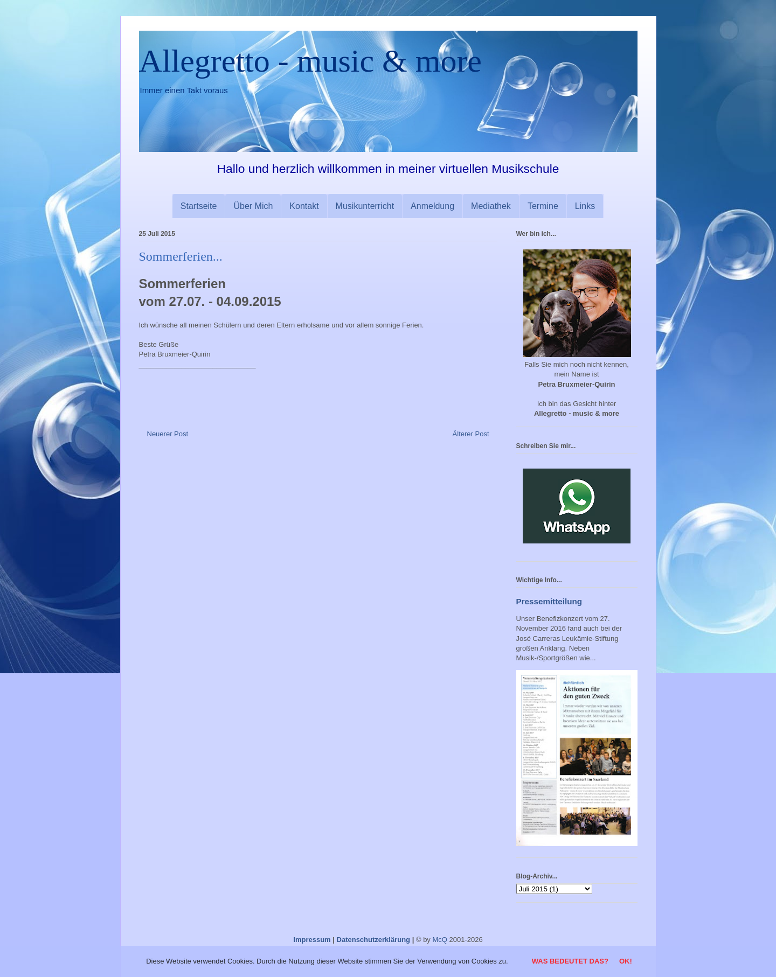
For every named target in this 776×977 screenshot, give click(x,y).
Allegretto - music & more (310, 61)
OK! (625, 961)
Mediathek (491, 206)
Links (585, 206)
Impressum (311, 940)
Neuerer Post (168, 434)
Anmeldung (432, 206)
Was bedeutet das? (570, 961)
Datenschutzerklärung (374, 940)
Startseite (199, 206)
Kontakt (303, 206)
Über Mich (253, 206)
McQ (439, 940)
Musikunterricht (365, 206)
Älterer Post (471, 434)
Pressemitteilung (549, 601)
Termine (543, 206)
